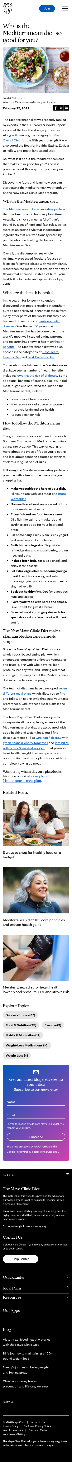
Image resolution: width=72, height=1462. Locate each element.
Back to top (9, 1175)
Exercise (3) (53, 1025)
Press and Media (37, 1430)
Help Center (20, 1259)
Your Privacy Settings (14, 1434)
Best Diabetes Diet (41, 357)
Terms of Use (37, 1422)
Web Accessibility (13, 1430)
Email (11, 1115)
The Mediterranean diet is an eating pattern (34, 209)
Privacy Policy (23, 1151)
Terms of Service (43, 1151)
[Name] (36, 1100)
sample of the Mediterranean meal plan (28, 778)
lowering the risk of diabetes (37, 375)
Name (11, 1102)
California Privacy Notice (37, 1426)
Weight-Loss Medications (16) (27, 1045)
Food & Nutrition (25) (21, 1025)
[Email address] (36, 1114)
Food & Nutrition (12, 97)
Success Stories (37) (20, 1015)
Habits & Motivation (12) (23, 1035)
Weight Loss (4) (17, 1055)
